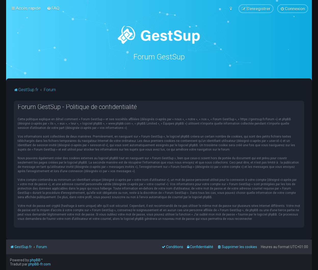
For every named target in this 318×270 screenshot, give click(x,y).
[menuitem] (53, 8)
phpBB (35, 260)
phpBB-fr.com (39, 264)
